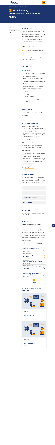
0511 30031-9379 (28, 345)
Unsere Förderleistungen (14, 36)
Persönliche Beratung (27, 202)
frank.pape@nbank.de (29, 315)
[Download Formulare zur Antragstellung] (34, 256)
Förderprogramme (15, 6)
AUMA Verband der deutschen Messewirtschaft (31, 213)
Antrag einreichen (26, 193)
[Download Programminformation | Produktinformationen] (34, 249)
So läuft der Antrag (13, 38)
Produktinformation (26, 59)
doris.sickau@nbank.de (30, 343)
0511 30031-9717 (28, 317)
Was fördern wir (12, 32)
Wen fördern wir (12, 34)
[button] (43, 2)
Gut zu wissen (12, 40)
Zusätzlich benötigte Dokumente (30, 198)
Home (10, 6)
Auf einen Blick (12, 30)
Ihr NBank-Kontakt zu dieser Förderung (14, 44)
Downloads (12, 42)
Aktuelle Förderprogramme (23, 6)
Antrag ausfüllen (26, 188)
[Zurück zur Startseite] (13, 3)
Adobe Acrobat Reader (26, 240)
